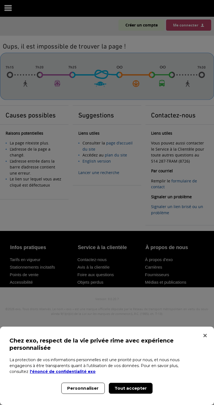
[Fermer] (205, 335)
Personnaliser (83, 388)
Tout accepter (131, 388)
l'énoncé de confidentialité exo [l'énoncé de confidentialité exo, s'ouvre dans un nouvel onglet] (63, 371)
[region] (107, 366)
